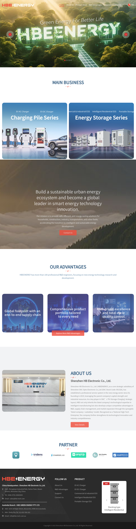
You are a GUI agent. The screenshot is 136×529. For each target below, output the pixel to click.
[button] (10, 34)
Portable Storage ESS (83, 501)
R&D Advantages (95, 5)
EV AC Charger (80, 485)
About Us (70, 5)
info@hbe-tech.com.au (18, 516)
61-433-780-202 (24, 512)
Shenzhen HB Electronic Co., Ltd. (91, 420)
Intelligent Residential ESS (85, 497)
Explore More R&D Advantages (68, 338)
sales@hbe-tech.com (17, 499)
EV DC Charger (80, 489)
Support (107, 5)
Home (61, 5)
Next (122, 498)
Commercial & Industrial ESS (86, 493)
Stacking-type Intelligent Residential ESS (121, 508)
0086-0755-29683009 (15, 495)
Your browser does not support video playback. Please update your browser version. (68, 33)
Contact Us (117, 5)
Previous (106, 498)
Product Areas (81, 5)
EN (131, 5)
